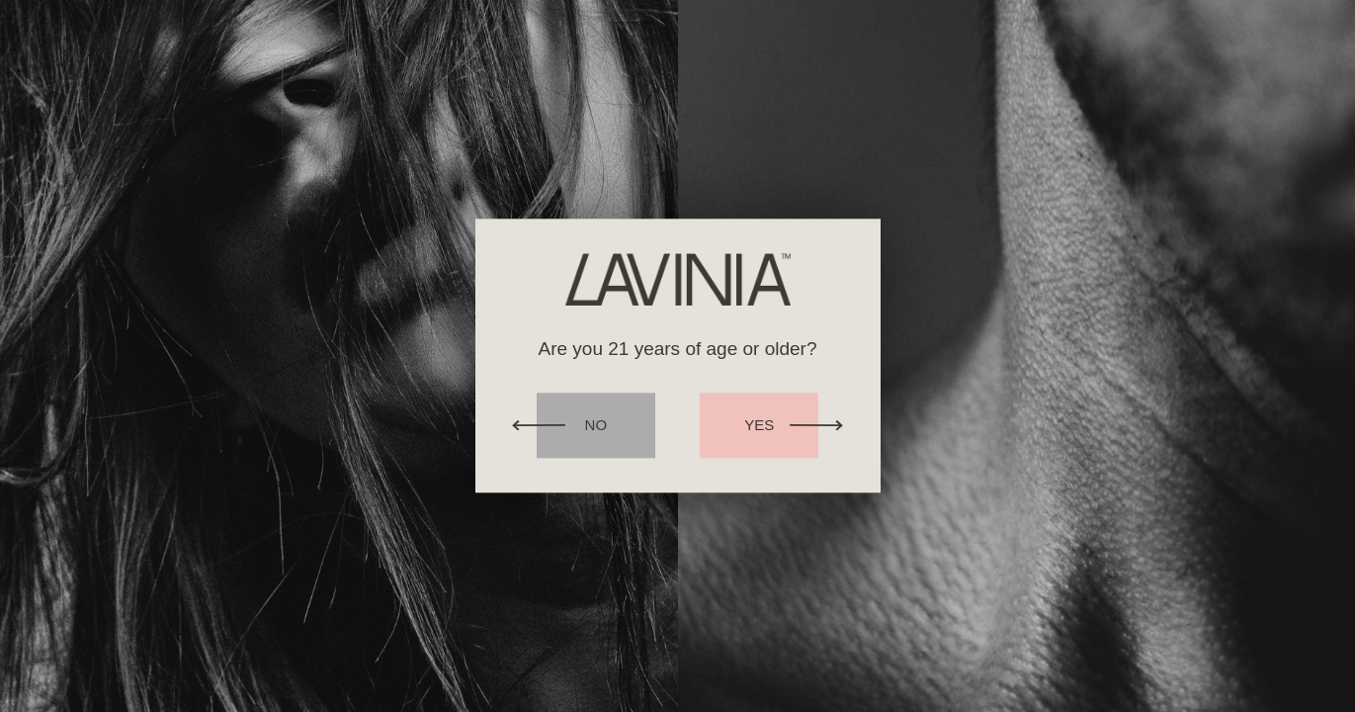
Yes (759, 425)
